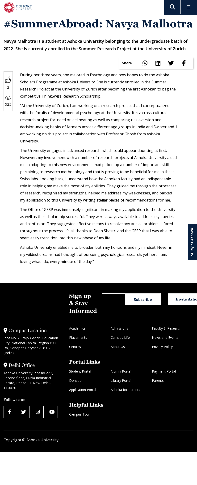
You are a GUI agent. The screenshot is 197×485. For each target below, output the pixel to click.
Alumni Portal (121, 371)
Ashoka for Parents (125, 389)
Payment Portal (164, 371)
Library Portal (121, 380)
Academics (77, 328)
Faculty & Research (166, 328)
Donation (76, 380)
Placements (78, 337)
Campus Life (120, 337)
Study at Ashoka (192, 242)
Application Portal (82, 389)
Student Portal (80, 371)
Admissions (119, 328)
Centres (75, 346)
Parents (158, 380)
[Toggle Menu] (188, 7)
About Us (118, 346)
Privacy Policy (162, 346)
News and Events (165, 337)
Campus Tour (79, 414)
